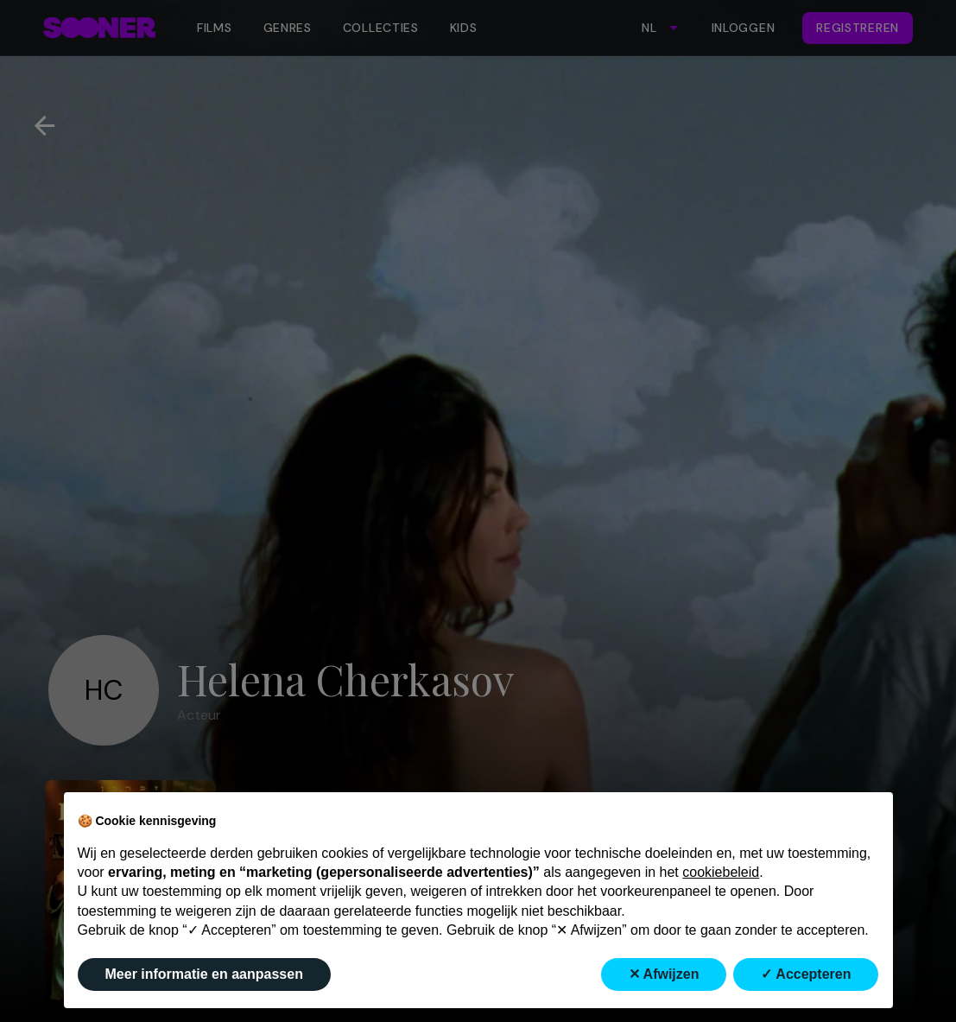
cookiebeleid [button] (720, 872)
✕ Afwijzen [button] (664, 974)
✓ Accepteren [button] (806, 974)
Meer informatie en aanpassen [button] (204, 974)
